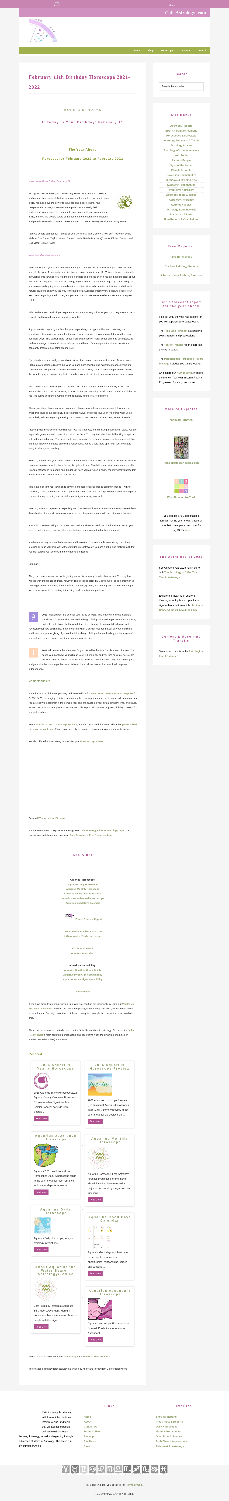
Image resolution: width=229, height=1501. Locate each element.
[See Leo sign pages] (101, 1475)
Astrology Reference (181, 199)
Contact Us (90, 1426)
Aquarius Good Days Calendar (83, 903)
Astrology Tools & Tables (181, 194)
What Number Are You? (181, 497)
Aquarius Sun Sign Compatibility (82, 970)
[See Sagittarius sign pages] (136, 1475)
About (87, 1421)
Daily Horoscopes (166, 1426)
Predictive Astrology (181, 190)
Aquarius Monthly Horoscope (82, 889)
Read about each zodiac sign (181, 463)
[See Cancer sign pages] (92, 1475)
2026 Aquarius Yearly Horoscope (82, 936)
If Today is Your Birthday (51, 818)
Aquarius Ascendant (82, 953)
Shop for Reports (166, 1416)
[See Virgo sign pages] (110, 1475)
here (187, 530)
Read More (41, 1118)
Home (87, 1416)
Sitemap (89, 1436)
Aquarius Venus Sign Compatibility (82, 979)
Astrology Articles (181, 145)
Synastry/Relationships (181, 185)
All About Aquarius (83, 948)
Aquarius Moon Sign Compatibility (82, 974)
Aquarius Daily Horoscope (83, 884)
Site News (90, 1441)
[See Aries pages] (65, 1475)
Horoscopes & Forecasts (181, 135)
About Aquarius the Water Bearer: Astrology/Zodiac (55, 1270)
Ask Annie (181, 155)
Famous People (181, 160)
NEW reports (184, 372)
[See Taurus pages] (74, 1475)
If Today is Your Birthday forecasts (181, 275)
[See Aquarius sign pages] (154, 1475)
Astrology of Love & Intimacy (181, 150)
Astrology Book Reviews (181, 209)
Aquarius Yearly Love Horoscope (82, 893)
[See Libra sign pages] (118, 1475)
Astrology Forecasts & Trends (181, 140)
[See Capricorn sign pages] (145, 1475)
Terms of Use (92, 1431)
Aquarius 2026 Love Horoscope (55, 1137)
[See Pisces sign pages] (163, 1475)
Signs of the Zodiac (181, 165)
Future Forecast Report (88, 919)
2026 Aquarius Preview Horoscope (82, 931)
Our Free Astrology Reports (181, 266)
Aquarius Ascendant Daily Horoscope (82, 898)
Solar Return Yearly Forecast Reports (112, 693)
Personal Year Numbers (96, 1356)
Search (88, 1446)
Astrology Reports (181, 125)
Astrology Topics (181, 204)
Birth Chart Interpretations (181, 130)
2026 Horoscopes (181, 257)
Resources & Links (181, 214)
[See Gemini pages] (83, 1475)
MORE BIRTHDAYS (82, 110)
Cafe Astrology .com (52, 29)
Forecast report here (92, 741)
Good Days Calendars (169, 1436)
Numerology (83, 991)
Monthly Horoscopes (168, 1431)
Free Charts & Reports (169, 1421)
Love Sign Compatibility (181, 175)
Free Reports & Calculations (181, 219)
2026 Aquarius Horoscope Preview (110, 1066)
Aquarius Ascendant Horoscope (110, 1292)
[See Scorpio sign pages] (127, 1475)
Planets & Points (181, 170)
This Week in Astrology (170, 1446)
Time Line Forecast (175, 330)
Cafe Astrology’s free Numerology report (103, 830)
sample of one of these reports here (56, 724)
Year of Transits (173, 344)
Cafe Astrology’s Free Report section (90, 835)
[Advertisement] (83, 779)
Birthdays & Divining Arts (181, 180)
